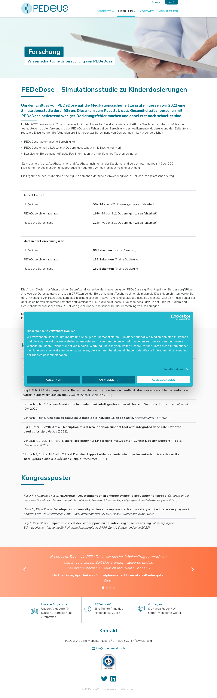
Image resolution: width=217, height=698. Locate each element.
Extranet (156, 2)
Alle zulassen (163, 379)
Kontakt (147, 11)
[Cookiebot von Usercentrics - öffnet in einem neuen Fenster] (173, 317)
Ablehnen (53, 379)
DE (169, 2)
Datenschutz (127, 689)
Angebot (104, 11)
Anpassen (109, 379)
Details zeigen (173, 369)
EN (174, 2)
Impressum (109, 689)
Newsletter (168, 11)
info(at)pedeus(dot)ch (110, 648)
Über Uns (125, 11)
